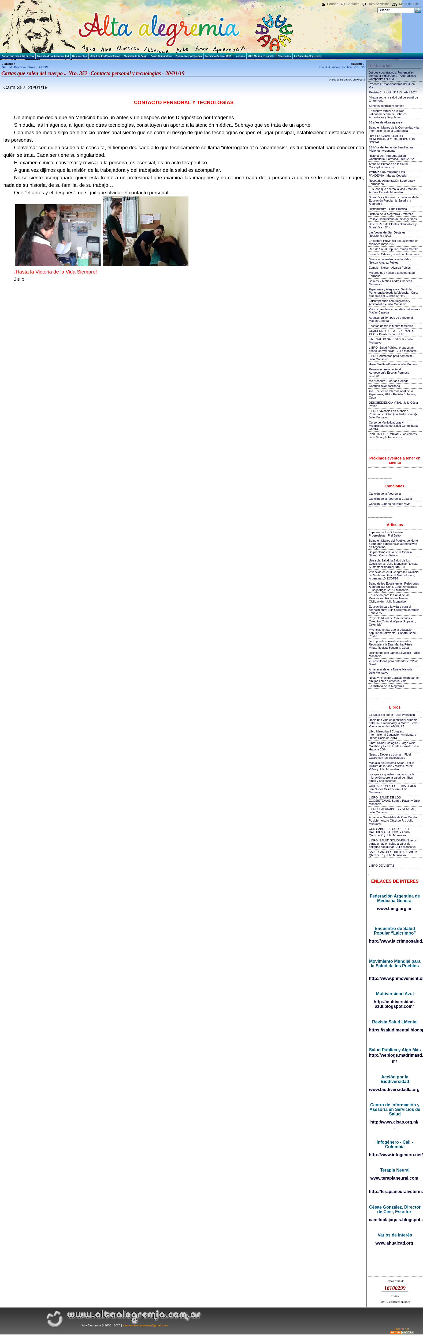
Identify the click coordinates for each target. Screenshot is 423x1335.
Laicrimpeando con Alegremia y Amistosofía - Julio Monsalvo (389, 302)
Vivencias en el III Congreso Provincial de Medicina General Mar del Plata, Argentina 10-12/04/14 (394, 575)
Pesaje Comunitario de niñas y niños (393, 219)
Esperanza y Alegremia (189, 56)
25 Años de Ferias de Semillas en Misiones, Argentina (391, 149)
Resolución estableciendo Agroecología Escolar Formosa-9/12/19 (389, 372)
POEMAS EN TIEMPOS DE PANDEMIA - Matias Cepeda (387, 174)
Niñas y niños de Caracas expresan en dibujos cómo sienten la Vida (394, 679)
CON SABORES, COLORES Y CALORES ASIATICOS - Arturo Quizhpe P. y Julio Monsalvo (389, 832)
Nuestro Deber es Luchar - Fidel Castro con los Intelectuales (390, 756)
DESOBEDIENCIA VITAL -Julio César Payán (393, 404)
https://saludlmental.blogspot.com (395, 1030)
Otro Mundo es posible (261, 56)
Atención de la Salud (135, 56)
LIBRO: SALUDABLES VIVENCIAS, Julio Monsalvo (392, 810)
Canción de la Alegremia (385, 493)
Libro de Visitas (378, 4)
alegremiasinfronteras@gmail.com (145, 1325)
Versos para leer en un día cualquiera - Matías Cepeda (394, 311)
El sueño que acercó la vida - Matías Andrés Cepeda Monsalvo (393, 190)
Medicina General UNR (218, 56)
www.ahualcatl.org (394, 1243)
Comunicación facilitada (384, 386)
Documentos (79, 56)
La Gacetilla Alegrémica (307, 56)
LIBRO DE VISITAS (382, 865)
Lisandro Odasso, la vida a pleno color (394, 254)
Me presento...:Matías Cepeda (389, 380)
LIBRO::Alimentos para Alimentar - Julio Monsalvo (391, 357)
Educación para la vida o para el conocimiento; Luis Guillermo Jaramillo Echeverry (394, 610)
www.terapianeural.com (394, 1178)
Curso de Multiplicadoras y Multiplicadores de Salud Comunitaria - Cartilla (394, 426)
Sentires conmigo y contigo (386, 105)
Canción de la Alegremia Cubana (390, 498)
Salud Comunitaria (161, 56)
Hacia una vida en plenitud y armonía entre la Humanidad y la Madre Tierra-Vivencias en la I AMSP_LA (393, 723)
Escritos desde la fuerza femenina (391, 325)
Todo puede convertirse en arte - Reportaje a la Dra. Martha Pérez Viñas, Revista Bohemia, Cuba (390, 644)
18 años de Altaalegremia (385, 122)
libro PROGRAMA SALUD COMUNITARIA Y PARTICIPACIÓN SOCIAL (392, 139)
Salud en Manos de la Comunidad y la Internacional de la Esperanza (394, 129)
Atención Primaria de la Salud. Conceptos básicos (389, 165)
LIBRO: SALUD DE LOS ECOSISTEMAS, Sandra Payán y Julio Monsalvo (394, 800)
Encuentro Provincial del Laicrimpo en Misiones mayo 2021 (393, 242)
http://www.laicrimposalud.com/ (395, 941)
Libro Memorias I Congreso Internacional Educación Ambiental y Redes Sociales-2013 (392, 734)
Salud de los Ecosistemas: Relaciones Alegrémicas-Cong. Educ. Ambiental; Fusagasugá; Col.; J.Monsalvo (394, 587)
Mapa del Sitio (409, 4)
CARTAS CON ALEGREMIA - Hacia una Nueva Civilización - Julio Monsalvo (392, 789)
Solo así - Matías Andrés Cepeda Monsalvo (390, 282)
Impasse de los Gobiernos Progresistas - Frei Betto (386, 534)
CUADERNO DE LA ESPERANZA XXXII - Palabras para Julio (391, 332)
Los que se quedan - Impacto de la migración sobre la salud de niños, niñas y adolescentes (391, 777)
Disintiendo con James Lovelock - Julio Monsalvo (394, 654)
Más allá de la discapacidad (53, 56)
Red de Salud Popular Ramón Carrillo (393, 249)
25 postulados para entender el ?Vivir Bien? (393, 662)
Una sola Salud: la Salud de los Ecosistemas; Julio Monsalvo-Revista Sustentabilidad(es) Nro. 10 (393, 563)
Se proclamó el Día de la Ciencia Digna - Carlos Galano (390, 553)
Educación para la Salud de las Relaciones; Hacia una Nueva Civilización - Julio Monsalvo (389, 598)
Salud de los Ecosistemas (105, 56)
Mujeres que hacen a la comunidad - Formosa (393, 274)
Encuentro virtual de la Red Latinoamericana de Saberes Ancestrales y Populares (388, 114)
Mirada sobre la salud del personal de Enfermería (393, 99)
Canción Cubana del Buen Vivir (389, 503)
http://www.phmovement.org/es (395, 978)
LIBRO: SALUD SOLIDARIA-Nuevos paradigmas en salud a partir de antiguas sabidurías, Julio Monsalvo (393, 843)
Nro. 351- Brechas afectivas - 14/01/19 (25, 66)
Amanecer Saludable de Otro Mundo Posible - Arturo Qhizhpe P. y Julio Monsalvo (393, 820)
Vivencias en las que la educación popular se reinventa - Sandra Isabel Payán (392, 633)
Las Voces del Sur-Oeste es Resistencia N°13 (387, 234)
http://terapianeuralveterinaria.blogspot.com (395, 1191)
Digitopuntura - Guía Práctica (388, 208)
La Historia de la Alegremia (386, 686)
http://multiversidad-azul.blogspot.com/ (394, 1004)
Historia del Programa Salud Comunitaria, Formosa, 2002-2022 (391, 157)
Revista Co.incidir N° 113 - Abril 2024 (393, 92)
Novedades (284, 56)
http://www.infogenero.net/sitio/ (395, 1154)
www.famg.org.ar (394, 908)
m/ (394, 1061)
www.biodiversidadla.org (394, 1089)
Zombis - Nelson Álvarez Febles (390, 267)
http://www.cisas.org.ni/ (394, 1122)
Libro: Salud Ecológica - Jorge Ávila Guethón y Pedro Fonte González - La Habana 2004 (394, 746)
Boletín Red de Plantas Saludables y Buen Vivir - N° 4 (393, 225)
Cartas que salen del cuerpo (18, 56)
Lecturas (240, 56)
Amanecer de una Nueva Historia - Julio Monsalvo (391, 671)
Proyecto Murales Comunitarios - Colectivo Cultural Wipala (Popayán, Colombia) (392, 621)
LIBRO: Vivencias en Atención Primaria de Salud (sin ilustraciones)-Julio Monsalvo (393, 414)
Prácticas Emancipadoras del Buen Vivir (392, 85)
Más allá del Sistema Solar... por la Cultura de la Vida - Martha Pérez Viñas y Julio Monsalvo (391, 766)
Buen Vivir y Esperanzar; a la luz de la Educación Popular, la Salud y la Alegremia (394, 200)
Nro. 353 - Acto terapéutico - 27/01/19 (342, 66)
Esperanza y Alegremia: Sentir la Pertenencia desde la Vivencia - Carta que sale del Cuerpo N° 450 (393, 292)
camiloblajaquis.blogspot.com (395, 1219)
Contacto (352, 4)
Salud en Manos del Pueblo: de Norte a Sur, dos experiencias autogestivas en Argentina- (393, 544)
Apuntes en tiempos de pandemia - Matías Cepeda (392, 319)
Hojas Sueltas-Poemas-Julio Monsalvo (394, 364)
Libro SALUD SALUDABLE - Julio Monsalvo (391, 341)
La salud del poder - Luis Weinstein (392, 714)
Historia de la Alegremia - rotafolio (391, 214)
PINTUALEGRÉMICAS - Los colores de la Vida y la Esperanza (393, 435)
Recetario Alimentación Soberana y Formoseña (392, 182)
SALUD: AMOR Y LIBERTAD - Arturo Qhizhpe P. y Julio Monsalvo (393, 853)
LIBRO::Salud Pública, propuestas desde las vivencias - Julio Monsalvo (393, 349)
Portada (332, 4)
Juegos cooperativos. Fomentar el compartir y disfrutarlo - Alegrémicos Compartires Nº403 (392, 76)
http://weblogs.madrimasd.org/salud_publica (395, 1055)
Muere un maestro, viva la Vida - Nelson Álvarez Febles (390, 261)
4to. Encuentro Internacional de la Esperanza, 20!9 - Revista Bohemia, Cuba (392, 394)
